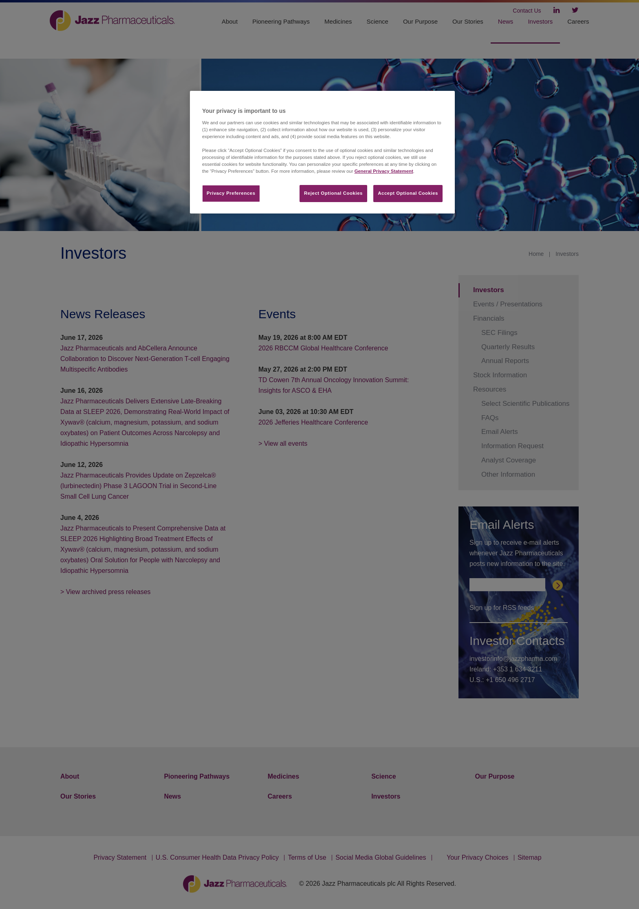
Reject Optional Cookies (333, 193)
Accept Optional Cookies (408, 193)
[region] (322, 152)
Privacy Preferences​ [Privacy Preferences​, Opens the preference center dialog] (231, 193)
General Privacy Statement (384, 171)
